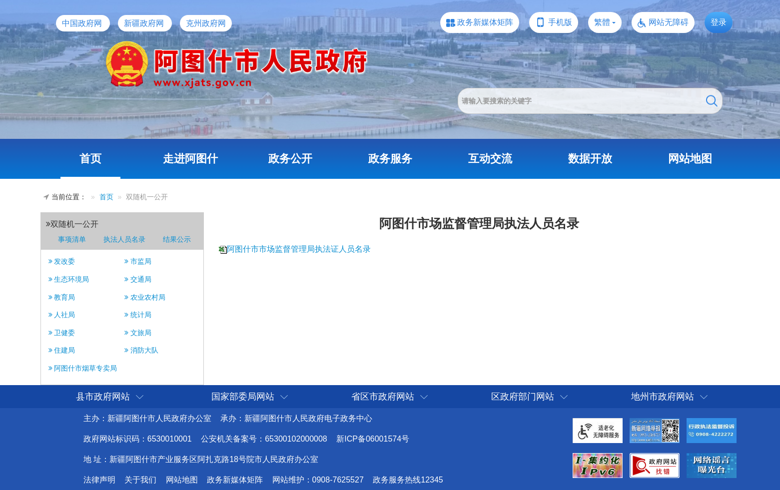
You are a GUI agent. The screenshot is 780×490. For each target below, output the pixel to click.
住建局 (61, 350)
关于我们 (140, 480)
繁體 (602, 22)
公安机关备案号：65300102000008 (264, 439)
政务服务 (390, 158)
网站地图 (690, 158)
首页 (90, 158)
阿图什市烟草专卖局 (82, 368)
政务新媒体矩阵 (485, 22)
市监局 (137, 261)
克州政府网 (206, 23)
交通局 (137, 279)
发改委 (61, 261)
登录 (719, 22)
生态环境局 (68, 279)
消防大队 (141, 350)
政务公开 (290, 158)
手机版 (560, 22)
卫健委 (61, 333)
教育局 (61, 297)
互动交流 (490, 158)
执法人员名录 (124, 239)
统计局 (137, 315)
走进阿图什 (190, 158)
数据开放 (590, 158)
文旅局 (137, 333)
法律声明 (99, 480)
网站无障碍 (669, 22)
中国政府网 (82, 23)
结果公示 (177, 239)
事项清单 (72, 239)
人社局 (61, 315)
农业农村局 (144, 297)
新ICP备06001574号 (372, 439)
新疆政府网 (144, 23)
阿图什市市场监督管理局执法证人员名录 (299, 249)
